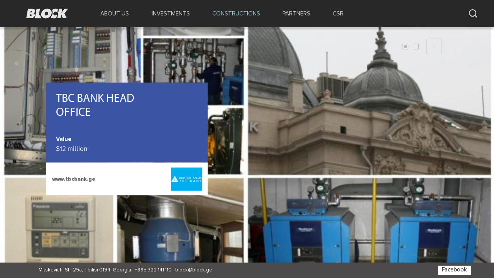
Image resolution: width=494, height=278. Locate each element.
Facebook (454, 270)
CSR (338, 13)
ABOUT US (114, 13)
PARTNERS (296, 13)
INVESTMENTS (171, 13)
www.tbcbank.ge (73, 179)
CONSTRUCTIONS (236, 13)
